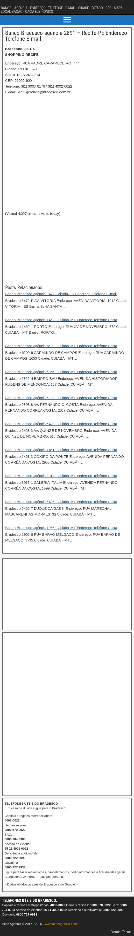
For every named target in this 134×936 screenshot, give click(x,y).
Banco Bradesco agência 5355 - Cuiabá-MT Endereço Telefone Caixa (61, 372)
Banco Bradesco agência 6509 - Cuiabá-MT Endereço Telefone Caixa (61, 346)
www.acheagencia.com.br (62, 924)
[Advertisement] (67, 250)
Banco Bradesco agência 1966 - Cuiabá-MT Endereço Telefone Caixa (61, 528)
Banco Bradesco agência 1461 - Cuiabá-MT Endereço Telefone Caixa (61, 450)
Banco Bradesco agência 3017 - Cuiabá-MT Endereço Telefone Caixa (61, 476)
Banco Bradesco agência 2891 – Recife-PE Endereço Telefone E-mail (66, 36)
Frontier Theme (121, 932)
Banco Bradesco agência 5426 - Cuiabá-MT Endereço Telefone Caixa (61, 502)
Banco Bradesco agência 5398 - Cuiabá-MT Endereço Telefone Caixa (61, 398)
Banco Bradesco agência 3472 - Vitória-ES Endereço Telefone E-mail (61, 294)
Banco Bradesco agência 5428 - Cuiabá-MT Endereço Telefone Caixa (61, 424)
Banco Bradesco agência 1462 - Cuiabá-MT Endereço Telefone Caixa (61, 320)
